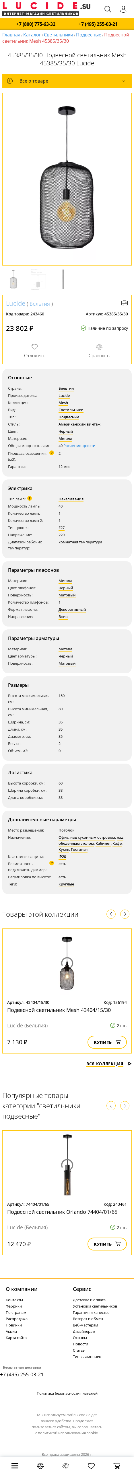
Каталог (32, 35)
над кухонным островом (92, 837)
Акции (11, 1331)
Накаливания (71, 499)
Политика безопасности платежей (67, 1393)
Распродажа (17, 1318)
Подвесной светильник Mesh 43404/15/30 (59, 1009)
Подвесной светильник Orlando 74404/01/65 (62, 1211)
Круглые (66, 884)
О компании (22, 1288)
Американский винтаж (79, 424)
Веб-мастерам (85, 1325)
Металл (65, 438)
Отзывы (80, 1337)
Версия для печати (124, 303)
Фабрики (14, 1306)
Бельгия (40, 303)
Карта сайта (16, 1337)
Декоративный (72, 609)
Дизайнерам (84, 1331)
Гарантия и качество (91, 1312)
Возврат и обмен (88, 1318)
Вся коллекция (109, 1063)
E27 (62, 527)
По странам (16, 1312)
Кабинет (103, 843)
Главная (11, 35)
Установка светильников (95, 1306)
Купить (107, 1042)
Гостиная (79, 849)
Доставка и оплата (89, 1299)
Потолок (66, 830)
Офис (64, 837)
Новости (80, 1344)
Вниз (63, 616)
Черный (66, 431)
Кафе (117, 843)
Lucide (15, 303)
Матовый (67, 595)
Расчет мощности (79, 445)
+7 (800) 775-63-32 (35, 24)
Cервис (82, 1288)
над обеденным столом (91, 840)
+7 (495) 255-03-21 (98, 24)
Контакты (14, 1299)
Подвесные (88, 35)
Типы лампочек (87, 1356)
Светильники (58, 35)
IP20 (62, 856)
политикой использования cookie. (68, 1432)
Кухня (64, 849)
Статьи (79, 1350)
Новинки (14, 1325)
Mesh (63, 402)
